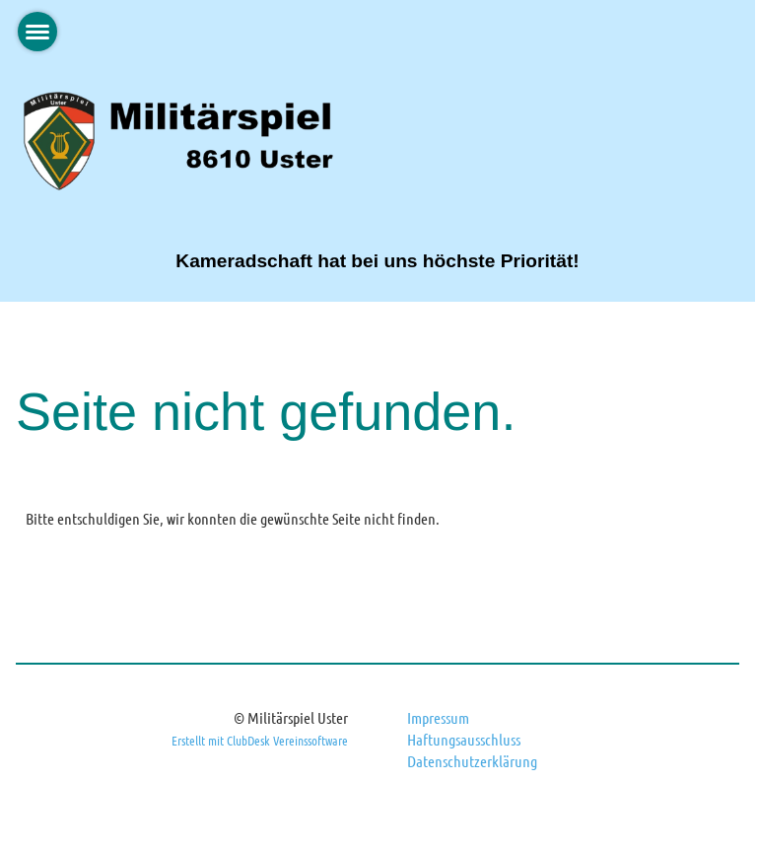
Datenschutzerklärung (472, 760)
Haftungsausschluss (463, 739)
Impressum (438, 717)
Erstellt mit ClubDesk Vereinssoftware (260, 740)
